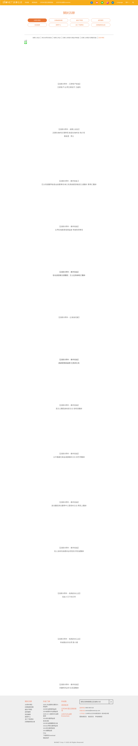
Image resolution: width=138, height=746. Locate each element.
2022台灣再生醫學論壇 (50, 726)
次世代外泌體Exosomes (63, 2)
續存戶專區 (79, 20)
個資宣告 (91, 716)
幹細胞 (27, 2)
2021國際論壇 (47, 730)
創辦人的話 (36, 37)
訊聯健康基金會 (100, 25)
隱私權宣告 (83, 716)
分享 (25, 40)
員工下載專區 (80, 25)
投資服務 (37, 25)
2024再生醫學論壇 (49, 718)
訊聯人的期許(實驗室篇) (89, 37)
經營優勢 (100, 20)
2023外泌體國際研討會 (50, 723)
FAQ (44, 733)
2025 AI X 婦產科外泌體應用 (50, 715)
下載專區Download (49, 735)
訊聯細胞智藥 (58, 20)
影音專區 (101, 37)
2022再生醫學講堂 (49, 728)
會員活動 (46, 721)
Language (120, 2)
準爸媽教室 (98, 716)
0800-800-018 (89, 707)
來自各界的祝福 (47, 37)
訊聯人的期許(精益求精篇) (71, 37)
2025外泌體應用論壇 (49, 709)
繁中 (128, 2)
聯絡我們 (46, 738)
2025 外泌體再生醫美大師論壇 (50, 705)
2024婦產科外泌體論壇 (50, 711)
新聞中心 (58, 25)
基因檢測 (34, 2)
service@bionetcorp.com (92, 710)
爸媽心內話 (57, 37)
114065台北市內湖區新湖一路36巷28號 (97, 713)
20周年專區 (37, 20)
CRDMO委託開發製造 (46, 2)
